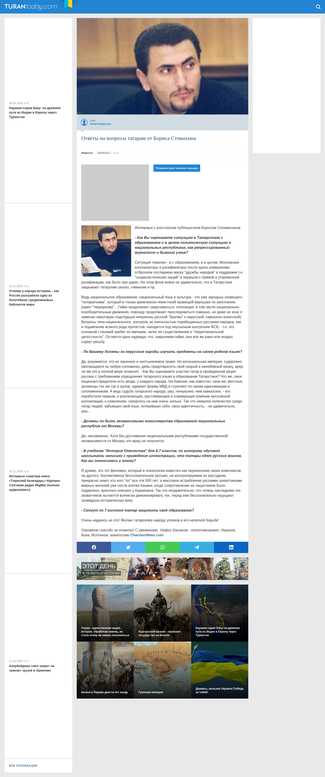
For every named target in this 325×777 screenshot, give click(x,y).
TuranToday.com (31, 6)
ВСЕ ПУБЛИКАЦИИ (23, 765)
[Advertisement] (115, 193)
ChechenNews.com (147, 535)
